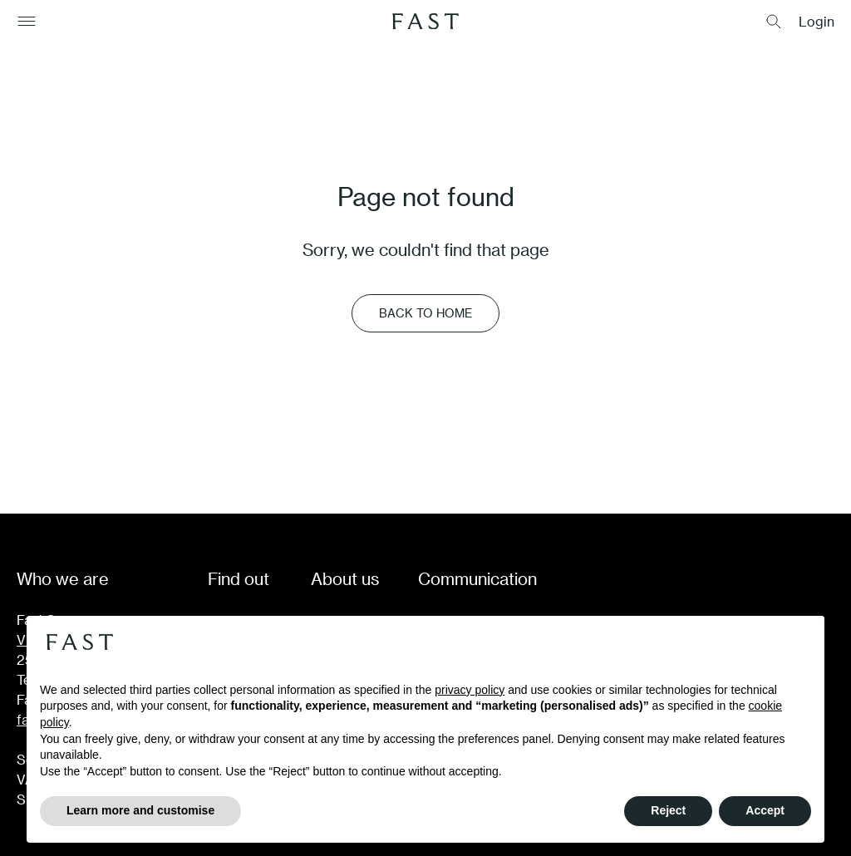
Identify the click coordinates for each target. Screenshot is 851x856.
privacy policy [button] (469, 689)
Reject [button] (668, 810)
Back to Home (425, 313)
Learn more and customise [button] (140, 810)
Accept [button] (765, 810)
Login (816, 21)
